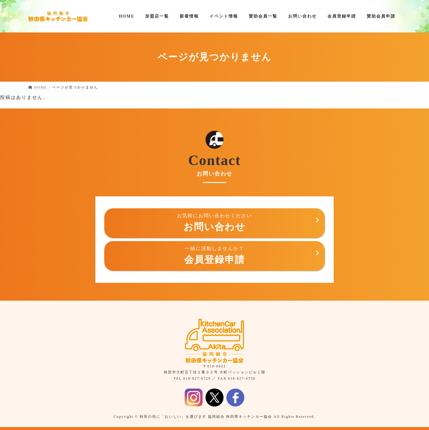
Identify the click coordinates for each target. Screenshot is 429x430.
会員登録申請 (214, 255)
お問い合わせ (214, 222)
